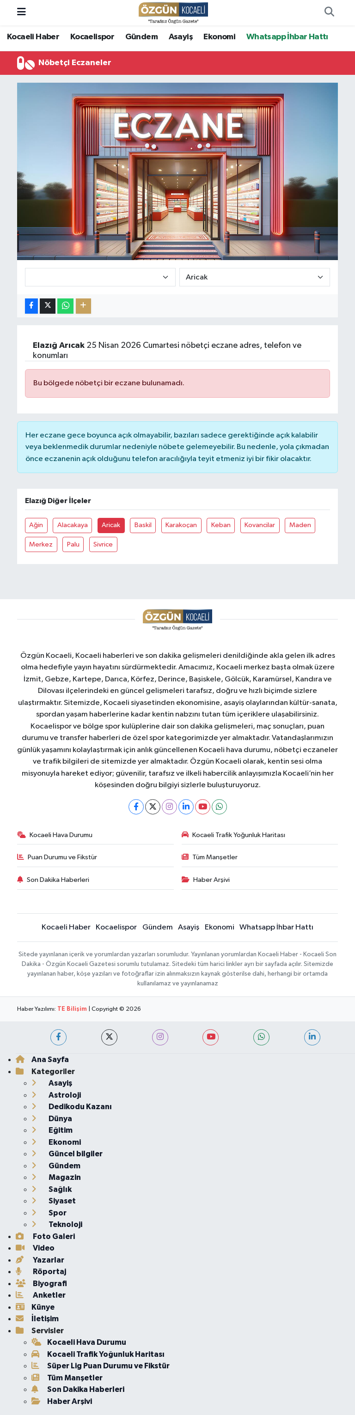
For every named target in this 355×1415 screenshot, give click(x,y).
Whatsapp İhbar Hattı (287, 37)
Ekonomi (219, 37)
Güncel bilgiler (67, 1154)
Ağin (36, 525)
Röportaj (41, 1271)
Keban (221, 525)
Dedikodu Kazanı (71, 1107)
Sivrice (103, 544)
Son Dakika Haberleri (53, 879)
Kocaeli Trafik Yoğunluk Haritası (234, 835)
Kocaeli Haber (33, 37)
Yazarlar (40, 1260)
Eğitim (52, 1130)
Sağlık (51, 1189)
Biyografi (41, 1283)
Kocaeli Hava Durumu (55, 835)
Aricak (111, 525)
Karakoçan (181, 525)
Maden (300, 525)
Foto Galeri (45, 1236)
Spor (49, 1213)
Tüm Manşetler (210, 857)
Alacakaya (72, 525)
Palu (73, 544)
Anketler (41, 1295)
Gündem (141, 37)
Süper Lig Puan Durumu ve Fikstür (100, 1366)
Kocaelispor (92, 37)
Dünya (51, 1119)
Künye (35, 1307)
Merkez (41, 544)
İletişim (37, 1319)
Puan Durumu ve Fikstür (57, 857)
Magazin (56, 1177)
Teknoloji (56, 1224)
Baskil (143, 525)
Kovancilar (260, 525)
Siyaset (53, 1201)
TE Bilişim (72, 1009)
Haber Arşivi (206, 879)
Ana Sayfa (42, 1059)
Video (35, 1248)
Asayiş (181, 37)
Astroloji (56, 1095)
